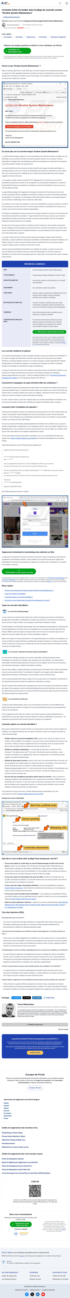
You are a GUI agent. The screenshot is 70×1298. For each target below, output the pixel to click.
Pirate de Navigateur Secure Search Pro (17, 1166)
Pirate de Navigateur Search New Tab (16, 1169)
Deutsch (6, 1111)
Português (7, 1113)
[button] (67, 3)
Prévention (43, 37)
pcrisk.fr (22, 1256)
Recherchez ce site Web (60, 1279)
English (6, 1103)
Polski (6, 1118)
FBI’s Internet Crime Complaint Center (27, 905)
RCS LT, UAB (6, 1253)
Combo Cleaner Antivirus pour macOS (23, 438)
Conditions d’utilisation (48, 1290)
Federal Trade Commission (14, 888)
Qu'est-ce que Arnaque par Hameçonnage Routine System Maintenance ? (29, 590)
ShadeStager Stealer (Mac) (12, 1133)
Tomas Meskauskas (12, 25)
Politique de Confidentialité (56, 578)
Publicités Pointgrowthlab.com (13, 1140)
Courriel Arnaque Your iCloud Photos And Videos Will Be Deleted (26, 1173)
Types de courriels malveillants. (15, 594)
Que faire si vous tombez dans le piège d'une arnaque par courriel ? (27, 600)
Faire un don (35, 1053)
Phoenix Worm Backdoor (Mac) (13, 1136)
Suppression (31, 37)
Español (6, 1105)
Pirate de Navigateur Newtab (13, 1159)
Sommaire (19, 37)
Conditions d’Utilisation (9, 579)
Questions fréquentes (58, 37)
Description (8, 37)
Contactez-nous (35, 1276)
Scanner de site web (59, 1276)
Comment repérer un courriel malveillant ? (19, 597)
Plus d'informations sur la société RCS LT (49, 1043)
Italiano (6, 1108)
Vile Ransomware (8, 1143)
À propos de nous (35, 1088)
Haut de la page (63, 1029)
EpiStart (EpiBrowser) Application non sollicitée (20, 1162)
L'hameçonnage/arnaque (11, 17)
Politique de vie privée (21, 1290)
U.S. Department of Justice (14, 907)
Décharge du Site (35, 1290)
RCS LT (39, 58)
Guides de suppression (9, 1276)
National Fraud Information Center (52, 905)
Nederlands (8, 1116)
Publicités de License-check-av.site (15, 1147)
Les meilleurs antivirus (9, 1279)
